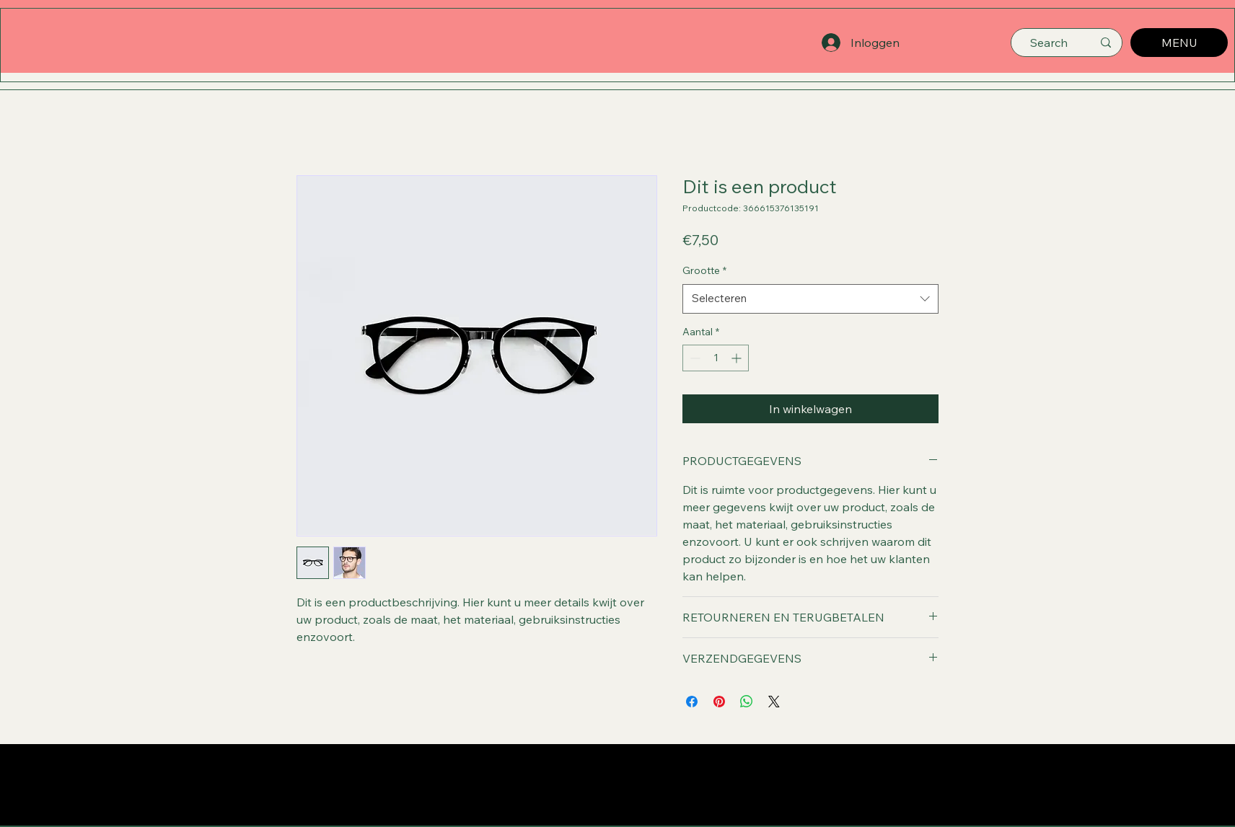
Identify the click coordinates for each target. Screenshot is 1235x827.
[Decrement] (694, 358)
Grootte (704, 270)
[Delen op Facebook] (691, 701)
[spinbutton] (716, 358)
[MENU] (1179, 42)
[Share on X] (774, 701)
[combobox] (810, 299)
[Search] (1049, 42)
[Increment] (738, 358)
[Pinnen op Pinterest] (719, 701)
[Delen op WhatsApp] (746, 701)
